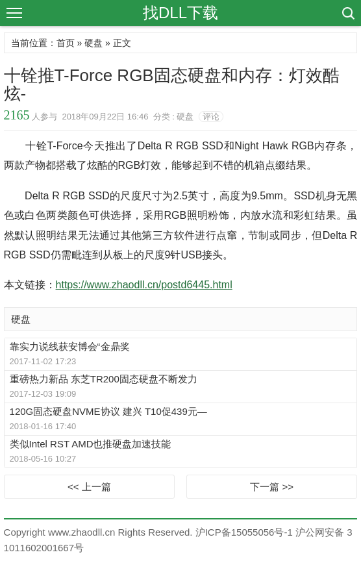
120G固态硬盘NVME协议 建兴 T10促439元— (108, 411)
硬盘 (93, 43)
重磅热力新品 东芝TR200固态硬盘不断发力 (103, 378)
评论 (211, 116)
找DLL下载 (180, 12)
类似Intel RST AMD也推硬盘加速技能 (90, 443)
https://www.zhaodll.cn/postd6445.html (144, 284)
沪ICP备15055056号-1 (244, 532)
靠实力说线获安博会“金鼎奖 (70, 346)
